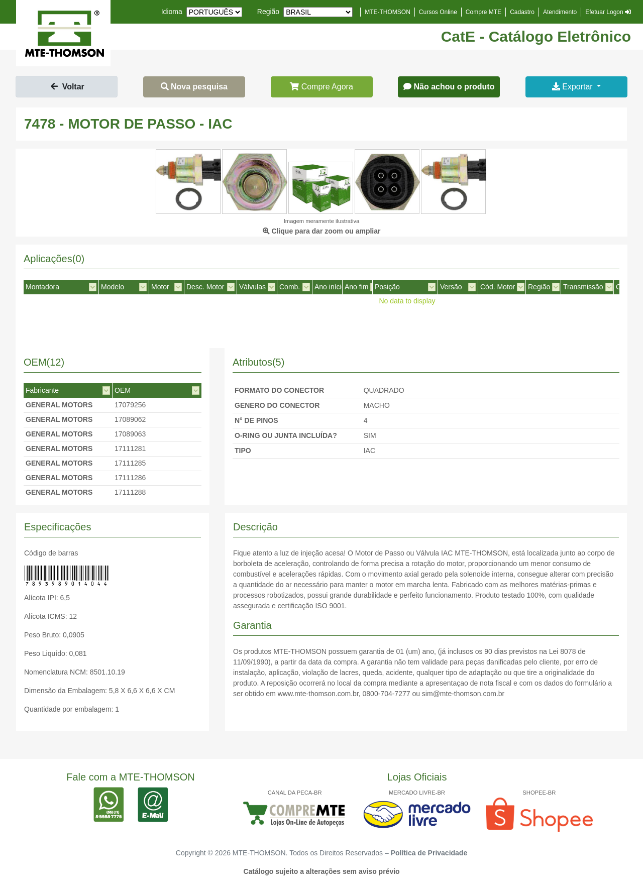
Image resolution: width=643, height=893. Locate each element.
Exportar (573, 86)
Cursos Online (438, 12)
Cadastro (522, 12)
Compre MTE (483, 12)
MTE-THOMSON (387, 12)
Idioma (171, 12)
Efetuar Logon (608, 12)
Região (268, 12)
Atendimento (560, 12)
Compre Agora (321, 86)
